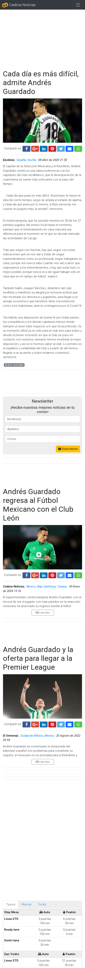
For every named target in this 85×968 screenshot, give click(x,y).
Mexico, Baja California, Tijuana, (47, 586)
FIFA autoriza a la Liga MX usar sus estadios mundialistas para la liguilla (53, 885)
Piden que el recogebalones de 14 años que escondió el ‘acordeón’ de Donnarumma (53, 868)
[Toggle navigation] (78, 5)
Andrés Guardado (14, 365)
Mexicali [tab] (27, 758)
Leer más (43, 612)
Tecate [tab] (42, 758)
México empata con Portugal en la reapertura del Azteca (52, 904)
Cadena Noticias (19, 5)
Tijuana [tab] (10, 758)
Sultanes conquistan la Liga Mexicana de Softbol (54, 923)
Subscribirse (68, 449)
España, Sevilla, (27, 160)
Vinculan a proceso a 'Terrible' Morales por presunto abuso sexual (55, 942)
